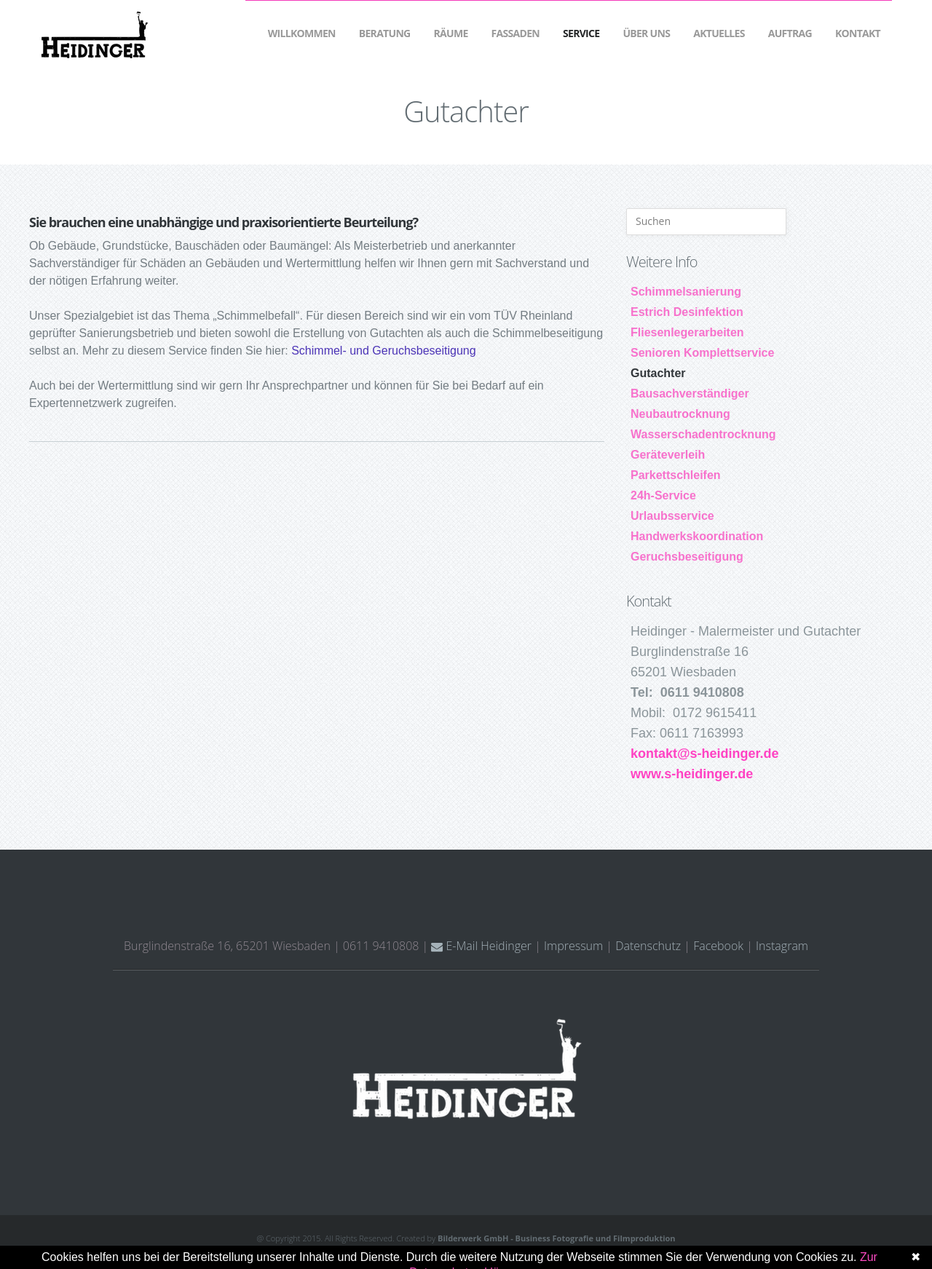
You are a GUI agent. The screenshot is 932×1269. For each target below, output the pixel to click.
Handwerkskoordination (697, 536)
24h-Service (663, 495)
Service (581, 33)
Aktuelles (719, 33)
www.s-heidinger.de (692, 774)
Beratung (385, 33)
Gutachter (658, 373)
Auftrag (790, 33)
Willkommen (302, 33)
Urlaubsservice (672, 516)
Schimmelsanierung (686, 291)
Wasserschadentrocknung (703, 434)
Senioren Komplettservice (702, 353)
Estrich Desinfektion (687, 312)
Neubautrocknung (680, 414)
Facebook (718, 946)
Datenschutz (648, 946)
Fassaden (515, 33)
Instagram (782, 946)
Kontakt (857, 33)
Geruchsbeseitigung (687, 556)
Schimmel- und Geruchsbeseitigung (383, 350)
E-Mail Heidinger (481, 946)
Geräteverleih (668, 454)
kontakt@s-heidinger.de (705, 753)
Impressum (573, 946)
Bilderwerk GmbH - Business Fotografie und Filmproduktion (557, 1238)
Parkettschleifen (676, 475)
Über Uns (646, 33)
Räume (451, 33)
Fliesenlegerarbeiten (687, 332)
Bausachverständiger (690, 393)
